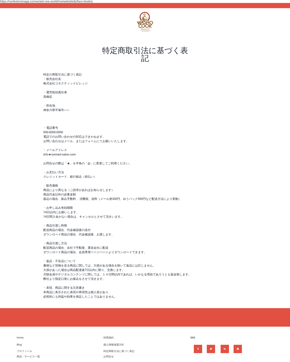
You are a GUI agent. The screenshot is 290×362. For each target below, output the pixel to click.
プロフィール (24, 351)
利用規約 (108, 337)
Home (20, 337)
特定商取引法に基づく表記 (118, 351)
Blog (19, 344)
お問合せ (108, 356)
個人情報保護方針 (113, 344)
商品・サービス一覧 (28, 356)
